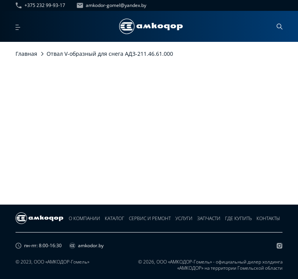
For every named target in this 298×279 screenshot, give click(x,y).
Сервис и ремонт (150, 218)
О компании (84, 218)
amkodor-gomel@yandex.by (111, 5)
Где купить (238, 218)
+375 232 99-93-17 (40, 5)
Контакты (268, 218)
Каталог (114, 218)
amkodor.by (86, 246)
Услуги (183, 218)
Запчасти (208, 218)
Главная (26, 53)
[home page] (151, 26)
